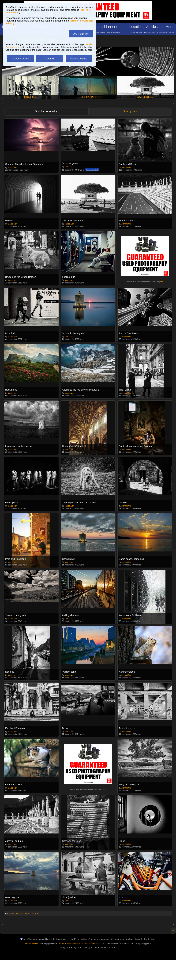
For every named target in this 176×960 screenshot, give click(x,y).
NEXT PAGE (32, 914)
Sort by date (130, 111)
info (161, 282)
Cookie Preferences (90, 944)
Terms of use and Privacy (69, 944)
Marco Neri (12, 167)
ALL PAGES (17, 914)
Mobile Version (31, 944)
